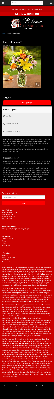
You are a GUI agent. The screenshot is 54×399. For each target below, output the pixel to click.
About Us (5, 255)
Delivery (4, 241)
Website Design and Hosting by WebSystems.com (41, 385)
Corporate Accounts (8, 262)
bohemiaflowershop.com (10, 320)
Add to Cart (27, 103)
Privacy (4, 243)
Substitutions (6, 245)
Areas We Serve (7, 239)
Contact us (5, 260)
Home (3, 33)
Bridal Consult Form (8, 257)
